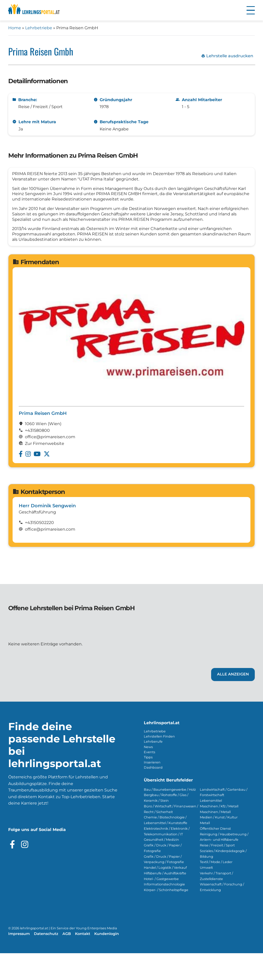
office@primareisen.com (50, 531)
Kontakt (82, 935)
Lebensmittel (211, 802)
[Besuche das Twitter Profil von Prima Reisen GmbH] (47, 456)
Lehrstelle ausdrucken (227, 56)
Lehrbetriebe (38, 27)
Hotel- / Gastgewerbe (161, 881)
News (148, 749)
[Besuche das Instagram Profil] (25, 846)
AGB (66, 935)
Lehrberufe (153, 743)
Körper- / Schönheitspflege (166, 892)
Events (149, 754)
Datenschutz (46, 935)
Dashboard (153, 769)
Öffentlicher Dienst (215, 830)
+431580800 (37, 432)
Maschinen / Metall (215, 814)
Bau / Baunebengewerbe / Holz (170, 791)
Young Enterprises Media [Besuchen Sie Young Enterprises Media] (96, 930)
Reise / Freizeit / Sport (217, 847)
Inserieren (152, 764)
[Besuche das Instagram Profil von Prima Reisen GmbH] (28, 456)
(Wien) (54, 425)
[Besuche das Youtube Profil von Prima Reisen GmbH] (37, 456)
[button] (251, 10)
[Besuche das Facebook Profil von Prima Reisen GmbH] (21, 456)
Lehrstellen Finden (159, 738)
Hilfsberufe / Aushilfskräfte (165, 875)
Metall (205, 825)
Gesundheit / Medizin (161, 841)
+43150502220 (39, 524)
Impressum (19, 935)
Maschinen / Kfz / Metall (219, 808)
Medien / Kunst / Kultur (219, 819)
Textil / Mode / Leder (216, 864)
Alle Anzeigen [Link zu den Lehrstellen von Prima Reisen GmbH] (233, 676)
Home (14, 27)
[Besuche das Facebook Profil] (12, 846)
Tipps (148, 759)
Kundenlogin (106, 935)
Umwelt (206, 869)
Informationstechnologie (164, 886)
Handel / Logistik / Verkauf (165, 869)
